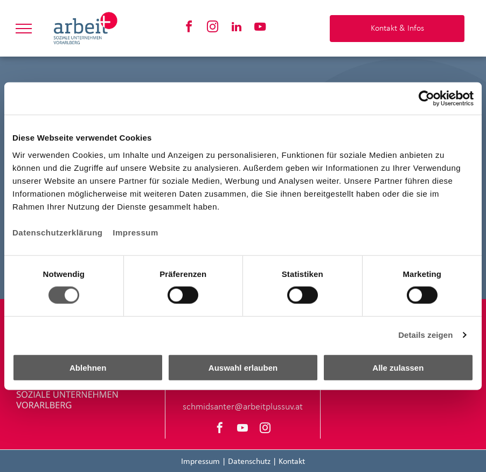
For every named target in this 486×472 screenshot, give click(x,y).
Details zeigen (425, 334)
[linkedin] (236, 28)
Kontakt (292, 461)
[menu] (24, 29)
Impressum (135, 232)
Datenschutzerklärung (57, 232)
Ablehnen (88, 367)
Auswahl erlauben (243, 367)
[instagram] (212, 28)
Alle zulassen (397, 367)
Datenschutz (249, 461)
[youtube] (260, 28)
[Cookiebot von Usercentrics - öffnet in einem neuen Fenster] (426, 99)
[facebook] (189, 28)
